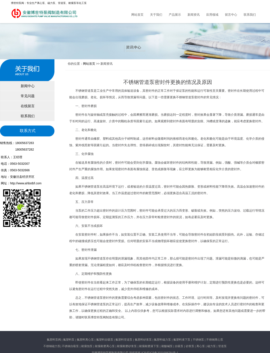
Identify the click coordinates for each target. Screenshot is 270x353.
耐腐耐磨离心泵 (105, 346)
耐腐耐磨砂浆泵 (127, 346)
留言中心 (231, 14)
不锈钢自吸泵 (70, 346)
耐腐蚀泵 (87, 346)
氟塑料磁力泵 (162, 339)
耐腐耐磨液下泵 (149, 346)
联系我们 (250, 14)
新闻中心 (27, 86)
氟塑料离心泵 (85, 339)
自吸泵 (179, 346)
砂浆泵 (190, 346)
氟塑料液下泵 (181, 339)
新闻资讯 (193, 14)
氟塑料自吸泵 (104, 339)
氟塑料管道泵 (123, 339)
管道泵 (222, 346)
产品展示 (175, 14)
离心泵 (200, 346)
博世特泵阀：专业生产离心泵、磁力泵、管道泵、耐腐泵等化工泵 (49, 3)
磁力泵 (211, 346)
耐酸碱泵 (167, 346)
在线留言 (27, 106)
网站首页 (137, 14)
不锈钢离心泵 (214, 339)
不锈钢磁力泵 (51, 346)
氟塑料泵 (68, 339)
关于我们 (156, 14)
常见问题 (27, 96)
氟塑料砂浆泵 (143, 339)
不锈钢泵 (198, 339)
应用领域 (212, 14)
